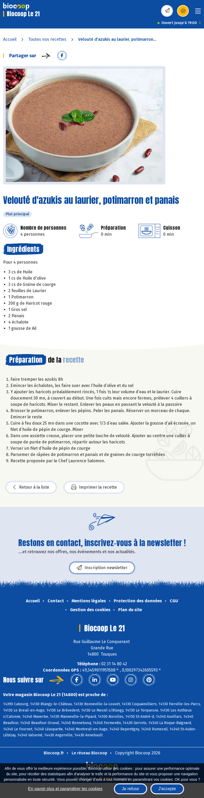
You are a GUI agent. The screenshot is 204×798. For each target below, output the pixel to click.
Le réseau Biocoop (89, 752)
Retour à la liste (31, 487)
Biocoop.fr (54, 752)
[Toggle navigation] (198, 12)
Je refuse (130, 789)
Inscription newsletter (102, 567)
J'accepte (167, 789)
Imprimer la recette (94, 487)
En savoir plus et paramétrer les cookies (65, 789)
